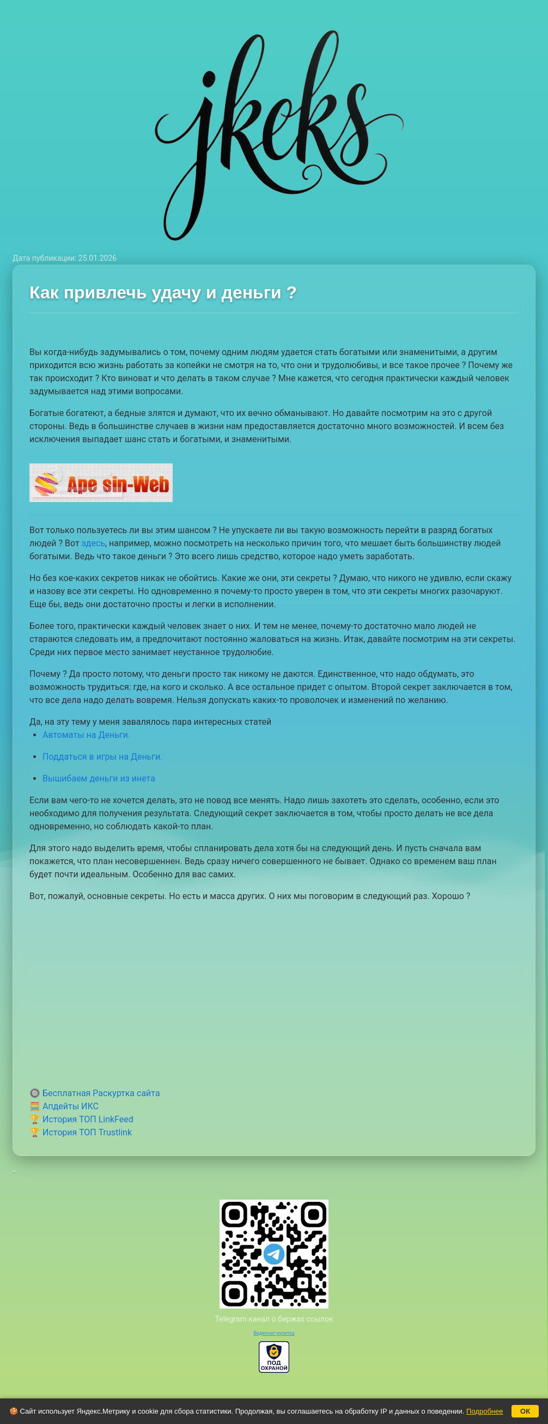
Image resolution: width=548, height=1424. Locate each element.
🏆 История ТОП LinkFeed (81, 1119)
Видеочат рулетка (274, 1333)
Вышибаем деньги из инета (98, 778)
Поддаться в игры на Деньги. (102, 756)
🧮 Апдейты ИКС (64, 1106)
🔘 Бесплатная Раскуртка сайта (94, 1093)
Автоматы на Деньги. (86, 735)
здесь (93, 543)
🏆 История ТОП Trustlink (80, 1132)
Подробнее (484, 1411)
